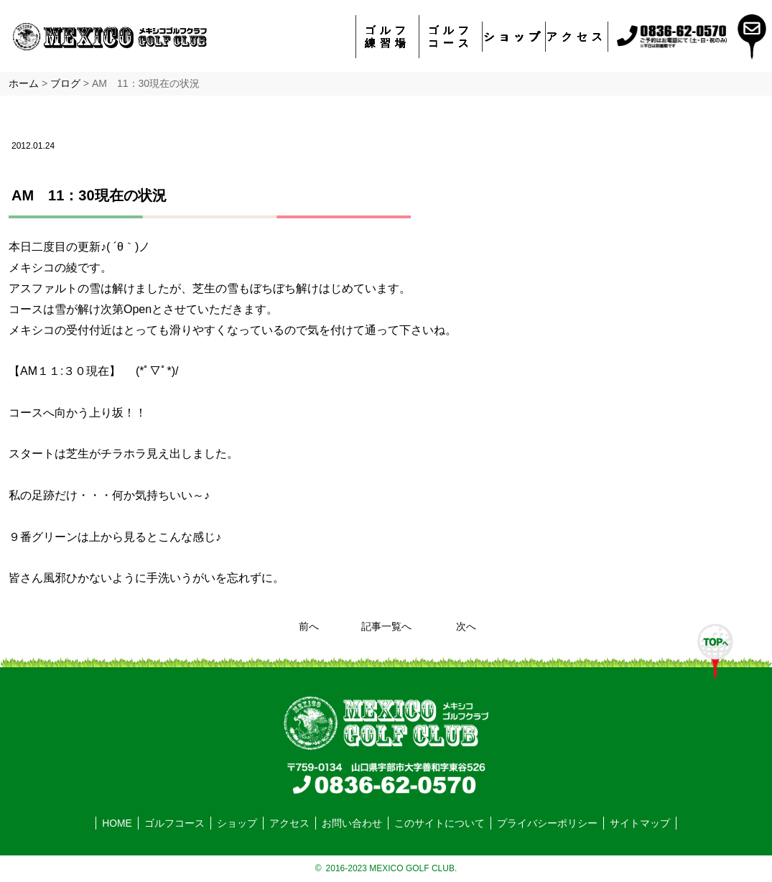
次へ (466, 626)
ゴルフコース (450, 36)
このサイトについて (439, 823)
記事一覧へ (386, 626)
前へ (309, 626)
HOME (116, 823)
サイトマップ (640, 823)
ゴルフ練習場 (387, 36)
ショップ (514, 36)
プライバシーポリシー (547, 823)
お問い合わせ (352, 823)
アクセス (577, 36)
